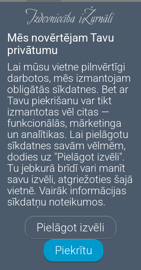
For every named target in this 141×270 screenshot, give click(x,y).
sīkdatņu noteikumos (55, 202)
